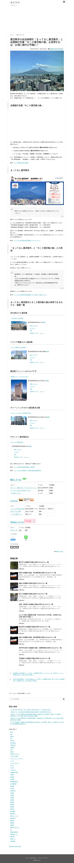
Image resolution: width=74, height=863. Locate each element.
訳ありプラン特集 (16, 511)
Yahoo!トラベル (34, 333)
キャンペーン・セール (16, 758)
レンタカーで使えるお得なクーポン (21, 490)
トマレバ (43, 333)
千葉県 (12, 779)
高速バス (12, 839)
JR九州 (12, 740)
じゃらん (32, 328)
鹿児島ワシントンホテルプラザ (19, 376)
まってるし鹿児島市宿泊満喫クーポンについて (27, 240)
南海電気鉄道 (14, 781)
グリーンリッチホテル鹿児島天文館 (21, 413)
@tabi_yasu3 (59, 551)
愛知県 (12, 804)
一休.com (13, 770)
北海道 (12, 777)
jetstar (12, 736)
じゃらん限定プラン (16, 514)
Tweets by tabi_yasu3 (15, 846)
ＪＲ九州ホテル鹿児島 (17, 318)
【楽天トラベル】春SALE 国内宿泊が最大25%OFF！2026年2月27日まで (31, 712)
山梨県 (12, 797)
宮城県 (12, 795)
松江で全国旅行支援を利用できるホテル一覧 (33, 594)
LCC (11, 749)
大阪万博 (12, 790)
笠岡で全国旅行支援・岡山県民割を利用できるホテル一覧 (37, 573)
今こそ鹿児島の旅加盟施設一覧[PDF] (24, 467)
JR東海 (12, 747)
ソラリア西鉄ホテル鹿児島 (18, 347)
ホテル (12, 765)
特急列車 (12, 818)
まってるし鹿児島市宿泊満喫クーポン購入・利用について (30, 294)
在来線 (12, 786)
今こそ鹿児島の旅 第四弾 (21, 162)
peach (12, 751)
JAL (11, 734)
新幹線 (12, 806)
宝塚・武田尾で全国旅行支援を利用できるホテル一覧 (36, 604)
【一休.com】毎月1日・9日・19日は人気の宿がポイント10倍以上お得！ (30, 709)
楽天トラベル (33, 325)
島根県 (12, 802)
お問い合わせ (33, 857)
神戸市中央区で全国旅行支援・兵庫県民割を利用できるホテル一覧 (40, 648)
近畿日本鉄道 (14, 832)
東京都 (12, 809)
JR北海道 (13, 743)
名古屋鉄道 (13, 783)
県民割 (12, 820)
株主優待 (12, 811)
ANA (11, 732)
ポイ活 (12, 767)
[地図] (43, 322)
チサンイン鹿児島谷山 (17, 442)
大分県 (12, 788)
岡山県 (12, 800)
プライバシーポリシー (43, 857)
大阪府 (12, 793)
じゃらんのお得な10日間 (18, 508)
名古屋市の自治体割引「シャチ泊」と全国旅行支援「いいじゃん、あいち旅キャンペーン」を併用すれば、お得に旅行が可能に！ (37, 673)
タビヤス (15, 2)
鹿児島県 (60, 49)
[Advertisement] (37, 20)
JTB (31, 330)
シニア (12, 761)
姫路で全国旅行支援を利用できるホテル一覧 (33, 583)
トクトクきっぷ (14, 763)
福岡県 (12, 823)
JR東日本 (13, 745)
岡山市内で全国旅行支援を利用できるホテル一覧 (34, 627)
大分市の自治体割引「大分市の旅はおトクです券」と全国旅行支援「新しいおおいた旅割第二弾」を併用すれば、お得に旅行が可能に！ (37, 679)
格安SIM (12, 813)
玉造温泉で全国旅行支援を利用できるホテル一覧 (34, 658)
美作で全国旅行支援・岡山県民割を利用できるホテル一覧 (37, 637)
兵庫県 (12, 774)
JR (11, 738)
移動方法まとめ (14, 827)
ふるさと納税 (14, 756)
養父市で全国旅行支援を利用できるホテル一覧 (34, 562)
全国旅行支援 (53, 49)
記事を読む (21, 568)
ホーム (27, 857)
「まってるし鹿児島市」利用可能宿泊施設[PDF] (27, 470)
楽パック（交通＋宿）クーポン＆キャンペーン (24, 487)
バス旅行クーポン (16, 493)
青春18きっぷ (14, 834)
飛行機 (12, 836)
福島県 (12, 825)
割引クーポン (14, 530)
